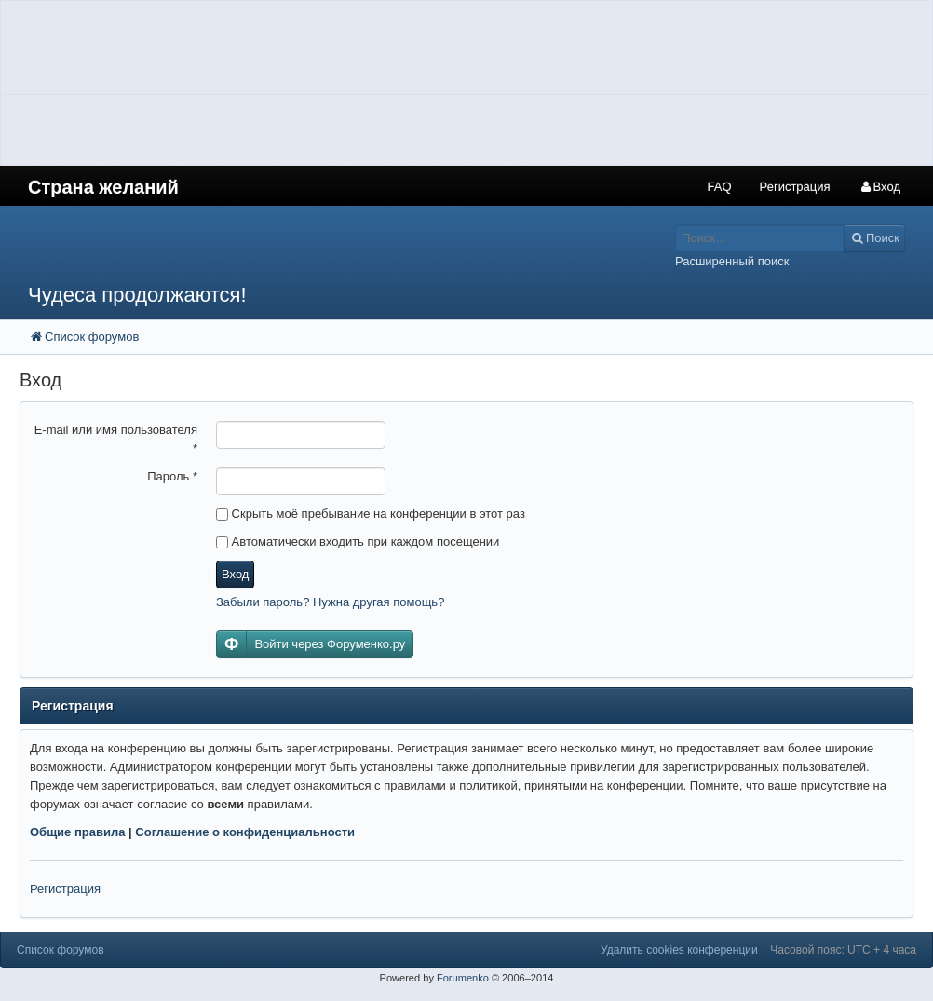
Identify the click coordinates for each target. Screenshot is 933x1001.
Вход (235, 574)
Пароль (172, 476)
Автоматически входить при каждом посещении (357, 541)
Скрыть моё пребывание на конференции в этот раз (370, 514)
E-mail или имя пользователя (115, 439)
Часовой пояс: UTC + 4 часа (843, 949)
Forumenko (463, 977)
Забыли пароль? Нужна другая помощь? (330, 602)
